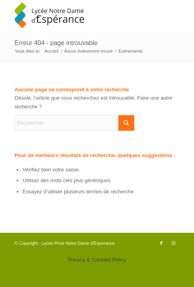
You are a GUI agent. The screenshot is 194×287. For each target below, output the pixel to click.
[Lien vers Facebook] (161, 243)
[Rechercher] (74, 123)
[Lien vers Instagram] (173, 243)
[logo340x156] (81, 16)
